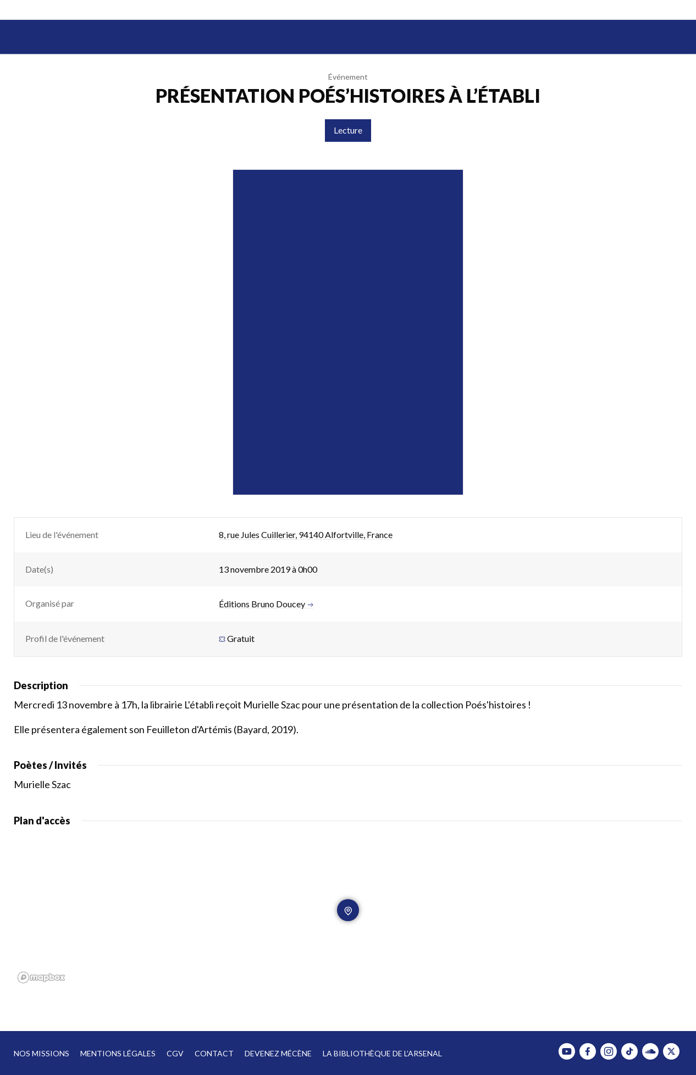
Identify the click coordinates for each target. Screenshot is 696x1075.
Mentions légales (118, 1053)
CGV (175, 1053)
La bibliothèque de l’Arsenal (382, 1053)
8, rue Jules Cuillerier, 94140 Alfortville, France (306, 534)
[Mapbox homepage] (41, 977)
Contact (214, 1053)
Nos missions (41, 1053)
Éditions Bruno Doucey (266, 604)
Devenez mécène (278, 1053)
